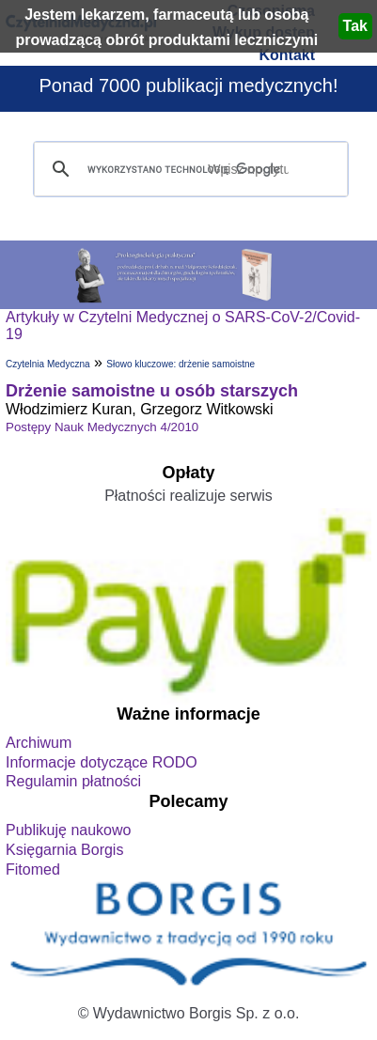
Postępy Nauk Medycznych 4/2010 (102, 427)
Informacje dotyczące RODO (101, 762)
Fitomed (33, 869)
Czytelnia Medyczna (47, 364)
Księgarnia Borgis (64, 850)
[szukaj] (188, 169)
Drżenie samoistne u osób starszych (152, 390)
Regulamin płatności (73, 781)
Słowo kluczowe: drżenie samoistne (180, 364)
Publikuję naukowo (68, 830)
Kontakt (287, 55)
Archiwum (38, 743)
